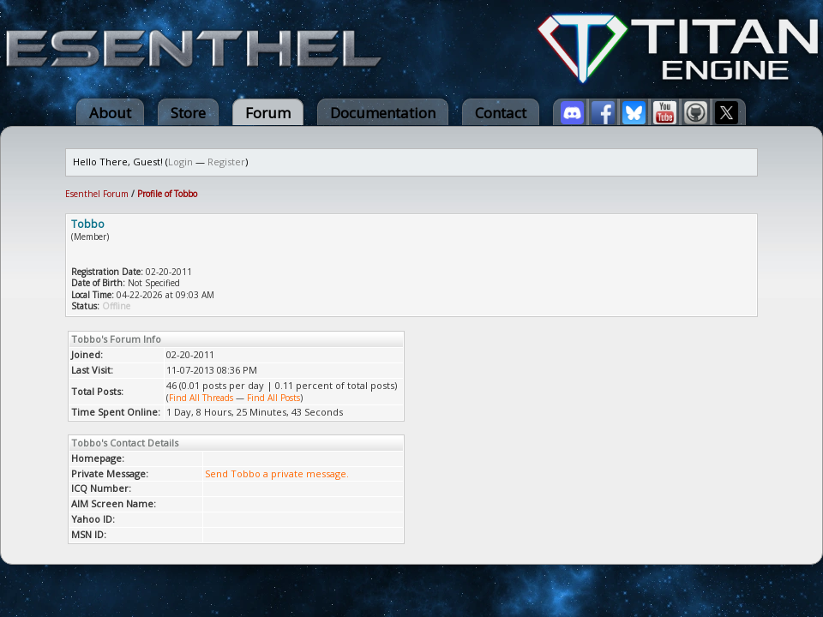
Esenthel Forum (97, 194)
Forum (268, 113)
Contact (500, 113)
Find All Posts (273, 398)
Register (226, 161)
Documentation (383, 113)
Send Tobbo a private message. (277, 473)
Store (188, 113)
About (110, 113)
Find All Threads (201, 398)
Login (180, 161)
